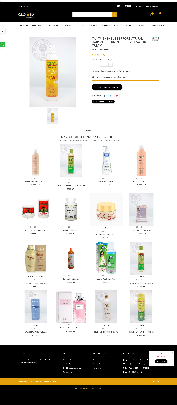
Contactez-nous (68, 372)
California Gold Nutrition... (71, 230)
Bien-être (129, 25)
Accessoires (142, 25)
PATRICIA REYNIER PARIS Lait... (35, 283)
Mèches (93, 25)
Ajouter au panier (107, 87)
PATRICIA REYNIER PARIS (35, 277)
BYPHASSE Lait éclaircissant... (35, 181)
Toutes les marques (159, 25)
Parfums (42, 25)
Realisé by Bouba (96, 388)
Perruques (105, 25)
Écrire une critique (125, 71)
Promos (33, 25)
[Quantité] (102, 65)
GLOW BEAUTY (106, 325)
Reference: (95, 49)
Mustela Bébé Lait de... (106, 181)
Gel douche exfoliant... (71, 279)
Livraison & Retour (99, 364)
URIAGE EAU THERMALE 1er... (36, 332)
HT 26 (106, 228)
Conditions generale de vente (72, 368)
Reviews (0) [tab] (88, 131)
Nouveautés (23, 25)
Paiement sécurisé (69, 360)
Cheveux (117, 25)
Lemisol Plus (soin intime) (106, 279)
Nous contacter (23, 6)
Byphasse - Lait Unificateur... (141, 181)
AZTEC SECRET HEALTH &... (35, 230)
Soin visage (68, 25)
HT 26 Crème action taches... (106, 234)
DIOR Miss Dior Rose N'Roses (70, 328)
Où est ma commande (100, 360)
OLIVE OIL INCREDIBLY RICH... (141, 283)
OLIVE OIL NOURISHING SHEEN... (141, 332)
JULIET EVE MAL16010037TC (141, 230)
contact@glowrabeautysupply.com (147, 6)
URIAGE (35, 325)
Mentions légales (68, 364)
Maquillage (55, 25)
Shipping (96, 71)
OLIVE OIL (70, 179)
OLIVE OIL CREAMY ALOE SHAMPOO (71, 185)
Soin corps (81, 25)
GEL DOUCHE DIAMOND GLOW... (106, 332)
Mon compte (97, 368)
